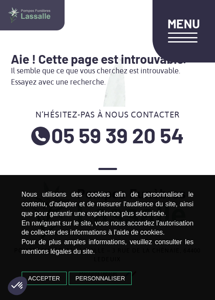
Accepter (44, 278)
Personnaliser (100, 278)
